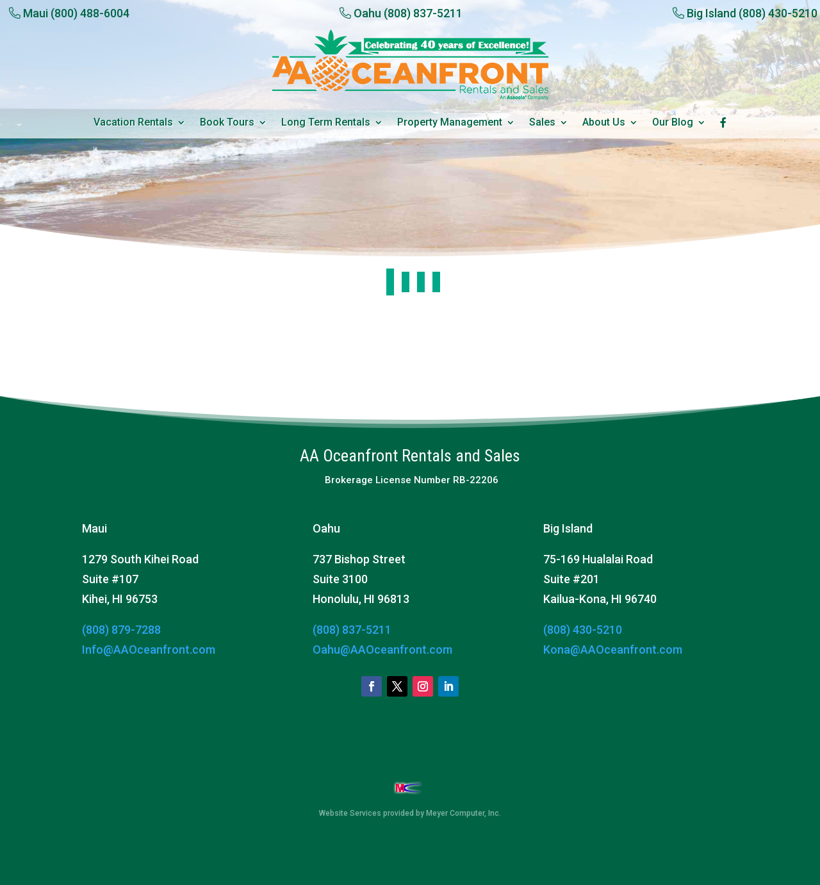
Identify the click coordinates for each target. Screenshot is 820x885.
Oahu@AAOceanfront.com (382, 649)
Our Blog (672, 123)
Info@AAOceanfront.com (148, 649)
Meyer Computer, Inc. (463, 813)
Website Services (350, 813)
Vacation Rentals (133, 123)
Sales (542, 123)
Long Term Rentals (325, 123)
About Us (603, 123)
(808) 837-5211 (352, 629)
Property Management (449, 123)
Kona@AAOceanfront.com (612, 649)
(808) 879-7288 (121, 629)
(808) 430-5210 (582, 629)
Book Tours (227, 123)
